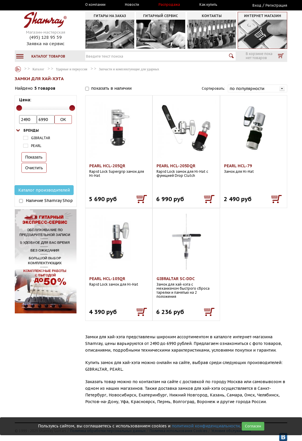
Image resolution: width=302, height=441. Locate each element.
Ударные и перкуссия (71, 69)
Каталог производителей (44, 190)
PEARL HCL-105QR (107, 278)
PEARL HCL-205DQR (176, 165)
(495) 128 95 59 (46, 37)
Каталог (18, 69)
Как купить (208, 5)
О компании (95, 5)
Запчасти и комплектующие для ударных (129, 69)
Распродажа (169, 5)
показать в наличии (111, 88)
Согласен (253, 426)
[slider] (19, 108)
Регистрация (276, 5)
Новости (132, 5)
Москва (41, 5)
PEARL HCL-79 (238, 165)
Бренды (31, 130)
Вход (256, 5)
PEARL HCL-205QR (107, 165)
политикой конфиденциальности (206, 426)
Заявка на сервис (45, 43)
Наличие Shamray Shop (49, 200)
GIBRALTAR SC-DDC (176, 278)
